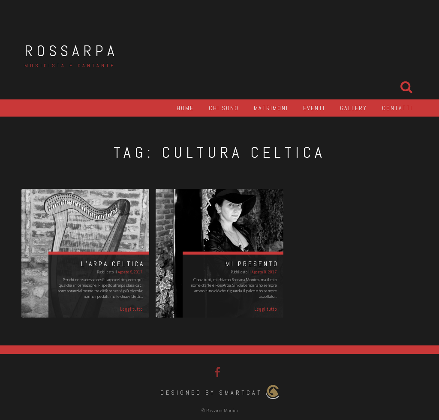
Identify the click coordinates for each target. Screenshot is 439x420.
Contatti (397, 108)
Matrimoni (271, 108)
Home (185, 108)
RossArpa (71, 51)
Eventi (314, 108)
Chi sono (224, 108)
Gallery (353, 108)
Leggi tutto (131, 309)
